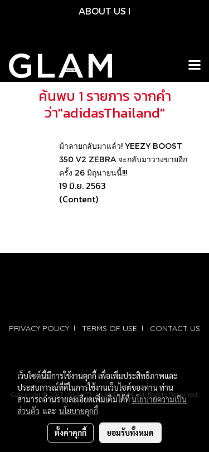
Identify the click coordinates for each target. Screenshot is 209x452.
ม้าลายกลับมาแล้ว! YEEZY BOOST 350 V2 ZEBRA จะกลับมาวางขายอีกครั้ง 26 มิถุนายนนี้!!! (123, 159)
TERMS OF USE (109, 328)
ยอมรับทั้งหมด (130, 432)
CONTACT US (175, 328)
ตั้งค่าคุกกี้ (70, 432)
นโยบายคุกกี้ (78, 411)
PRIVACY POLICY (39, 328)
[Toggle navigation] (194, 66)
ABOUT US (102, 11)
